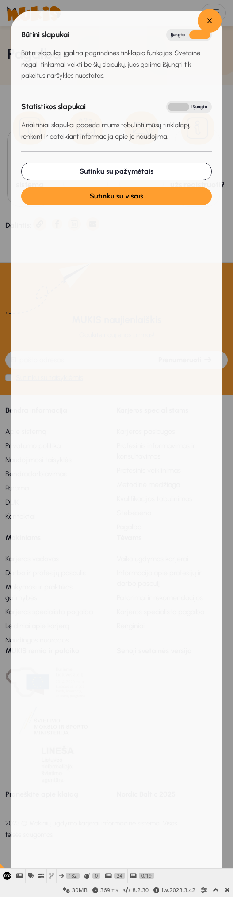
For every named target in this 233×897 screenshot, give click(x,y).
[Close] (205, 21)
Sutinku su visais (111, 196)
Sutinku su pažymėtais (112, 171)
